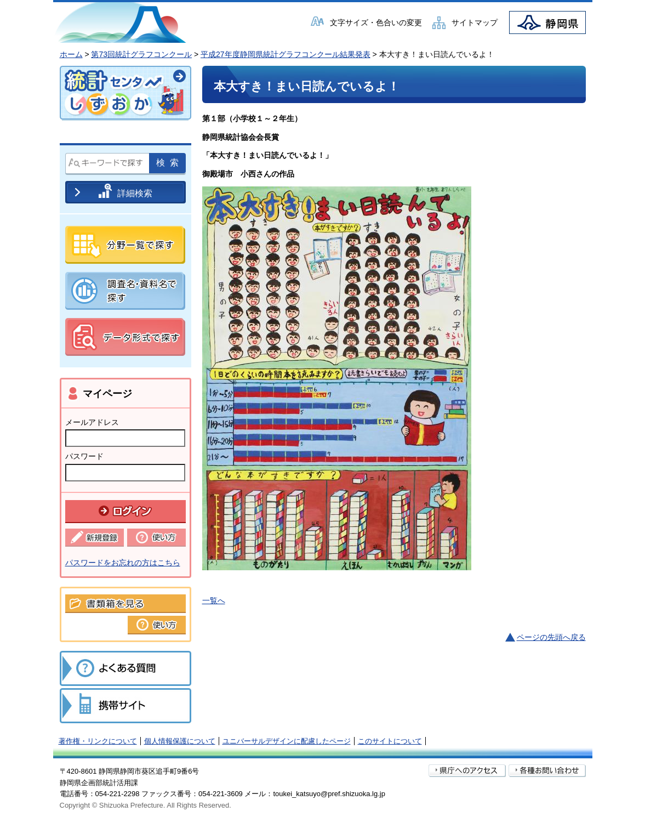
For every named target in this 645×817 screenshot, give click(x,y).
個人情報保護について (179, 741)
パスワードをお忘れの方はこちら (122, 562)
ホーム (71, 54)
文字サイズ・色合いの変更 (376, 22)
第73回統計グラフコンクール (141, 54)
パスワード (84, 456)
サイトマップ (475, 22)
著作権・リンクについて (98, 741)
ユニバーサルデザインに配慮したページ (286, 741)
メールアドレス (92, 422)
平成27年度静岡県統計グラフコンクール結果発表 (285, 54)
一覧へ (213, 600)
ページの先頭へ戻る (551, 637)
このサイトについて (390, 741)
